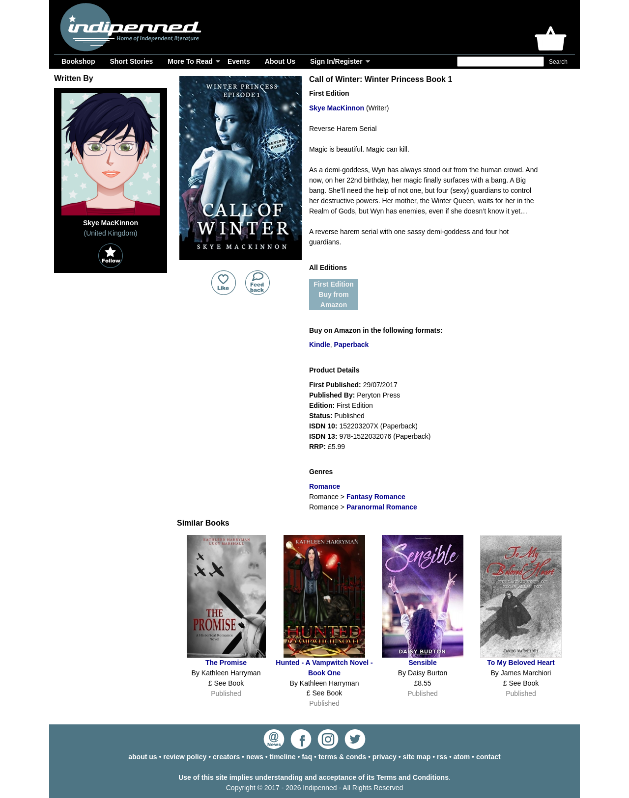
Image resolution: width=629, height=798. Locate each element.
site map (417, 757)
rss (442, 757)
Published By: (332, 395)
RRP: (317, 447)
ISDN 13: (323, 436)
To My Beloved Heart (520, 662)
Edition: (322, 405)
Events (239, 61)
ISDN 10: (323, 426)
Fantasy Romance (375, 497)
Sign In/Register (336, 61)
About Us (280, 61)
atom (462, 757)
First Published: (335, 385)
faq (307, 757)
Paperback (351, 344)
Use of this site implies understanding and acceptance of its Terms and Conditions (313, 777)
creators (226, 757)
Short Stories (131, 61)
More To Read (190, 61)
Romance (324, 486)
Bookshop (78, 61)
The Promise (226, 662)
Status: (320, 416)
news (254, 757)
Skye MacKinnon (336, 108)
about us (142, 757)
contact (488, 757)
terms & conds (342, 757)
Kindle (319, 344)
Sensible (422, 662)
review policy (184, 757)
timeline (283, 757)
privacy (384, 757)
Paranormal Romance (381, 507)
